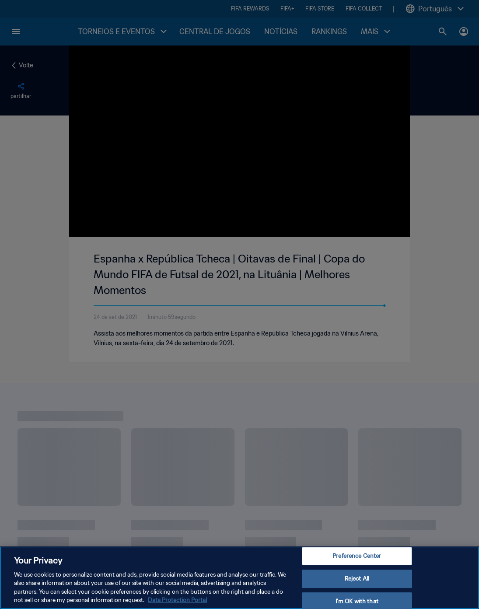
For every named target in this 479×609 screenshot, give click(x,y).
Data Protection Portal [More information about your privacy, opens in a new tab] (177, 600)
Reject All (357, 578)
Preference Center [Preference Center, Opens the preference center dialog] (356, 556)
